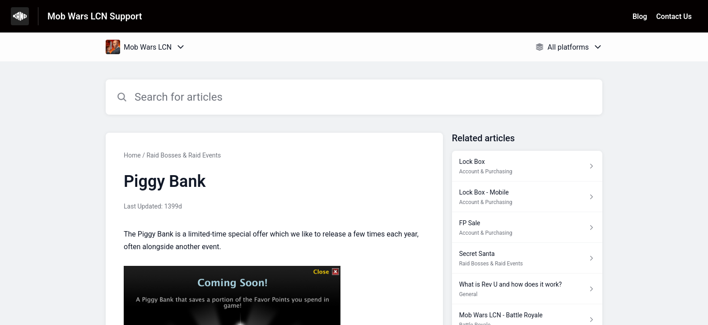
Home (132, 155)
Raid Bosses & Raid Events (183, 155)
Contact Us (674, 16)
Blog (640, 16)
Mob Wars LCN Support (94, 16)
